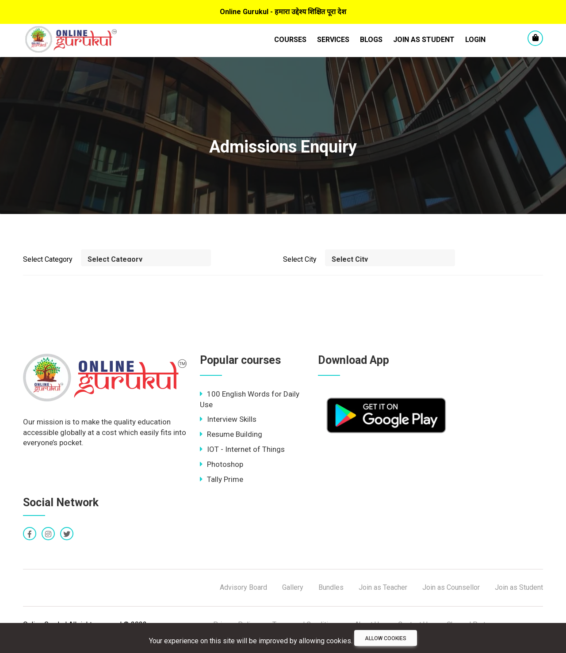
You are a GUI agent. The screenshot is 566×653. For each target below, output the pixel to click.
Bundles (331, 587)
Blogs (371, 39)
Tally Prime (221, 479)
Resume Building (231, 434)
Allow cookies (385, 638)
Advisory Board (243, 587)
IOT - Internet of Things (242, 449)
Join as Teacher (383, 587)
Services (333, 39)
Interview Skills (228, 419)
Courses (290, 39)
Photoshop (221, 464)
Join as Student (424, 39)
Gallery (292, 587)
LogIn (475, 39)
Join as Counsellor (451, 587)
